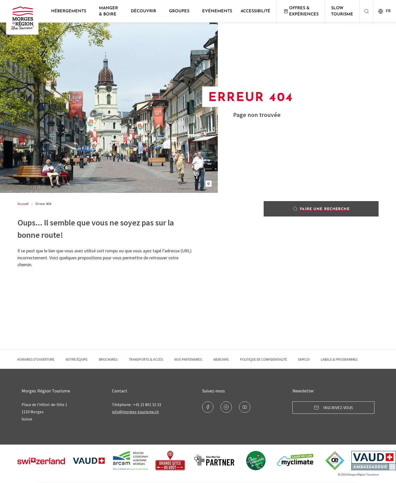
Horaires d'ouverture (35, 359)
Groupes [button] (179, 11)
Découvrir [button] (143, 11)
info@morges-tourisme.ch (135, 411)
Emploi (304, 359)
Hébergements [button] (68, 11)
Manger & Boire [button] (108, 11)
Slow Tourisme (342, 11)
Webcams (221, 359)
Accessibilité (255, 11)
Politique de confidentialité (263, 359)
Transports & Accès (146, 359)
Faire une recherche (321, 208)
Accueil (22, 203)
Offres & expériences (301, 11)
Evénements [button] (217, 11)
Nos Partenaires (188, 359)
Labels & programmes (339, 359)
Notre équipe (77, 359)
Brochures (108, 359)
